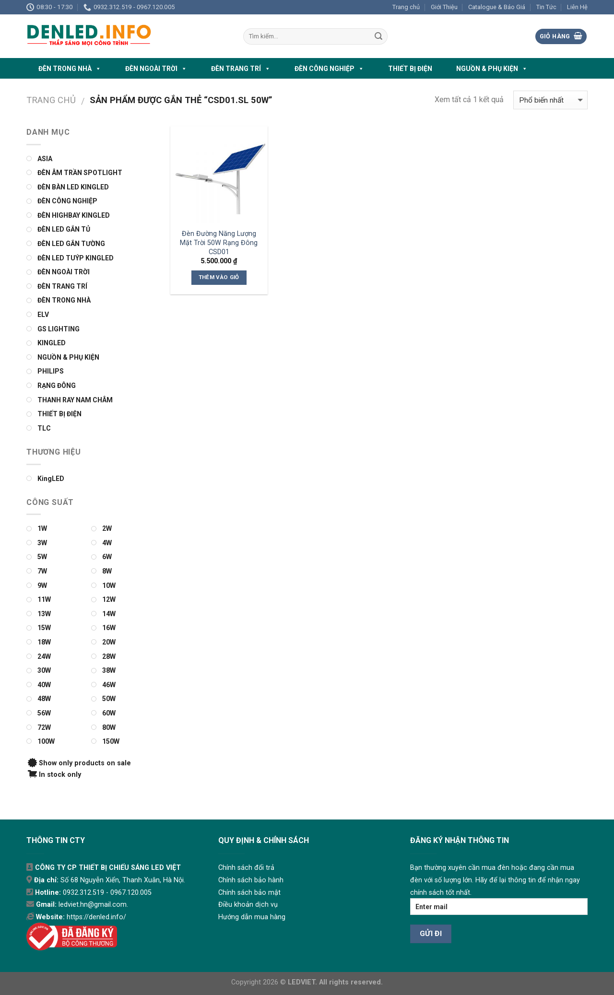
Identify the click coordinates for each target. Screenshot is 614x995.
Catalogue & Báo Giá (496, 7)
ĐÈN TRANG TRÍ (241, 68)
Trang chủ (406, 7)
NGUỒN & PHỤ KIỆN (492, 68)
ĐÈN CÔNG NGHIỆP (329, 68)
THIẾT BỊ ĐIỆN (410, 68)
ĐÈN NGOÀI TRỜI (156, 68)
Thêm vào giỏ (219, 277)
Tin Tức (546, 7)
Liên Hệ (577, 7)
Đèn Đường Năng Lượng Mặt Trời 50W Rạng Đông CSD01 (219, 243)
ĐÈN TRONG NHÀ (69, 68)
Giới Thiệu (444, 7)
